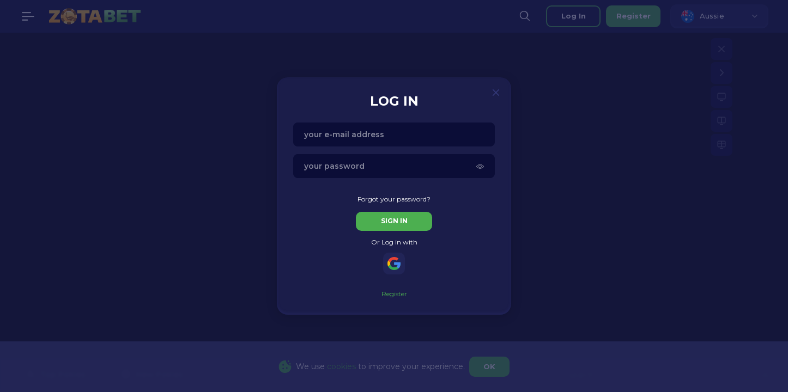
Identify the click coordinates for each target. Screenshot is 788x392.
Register (394, 294)
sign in (394, 221)
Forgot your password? (394, 199)
